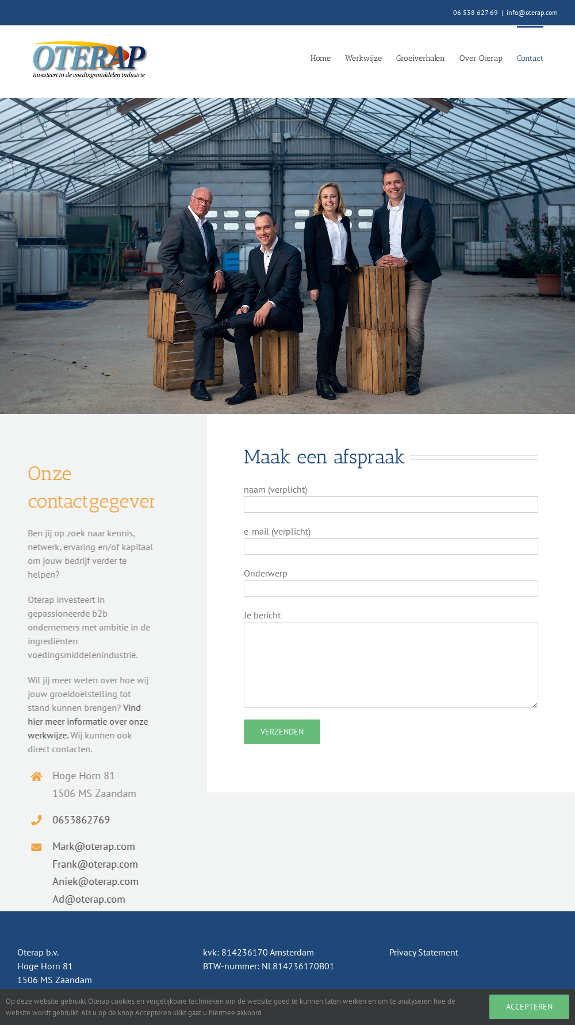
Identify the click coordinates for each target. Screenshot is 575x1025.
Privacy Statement (423, 952)
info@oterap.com (532, 12)
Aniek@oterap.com (92, 881)
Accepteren (529, 1006)
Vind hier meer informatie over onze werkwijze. (84, 721)
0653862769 (77, 819)
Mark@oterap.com (90, 846)
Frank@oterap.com (92, 864)
